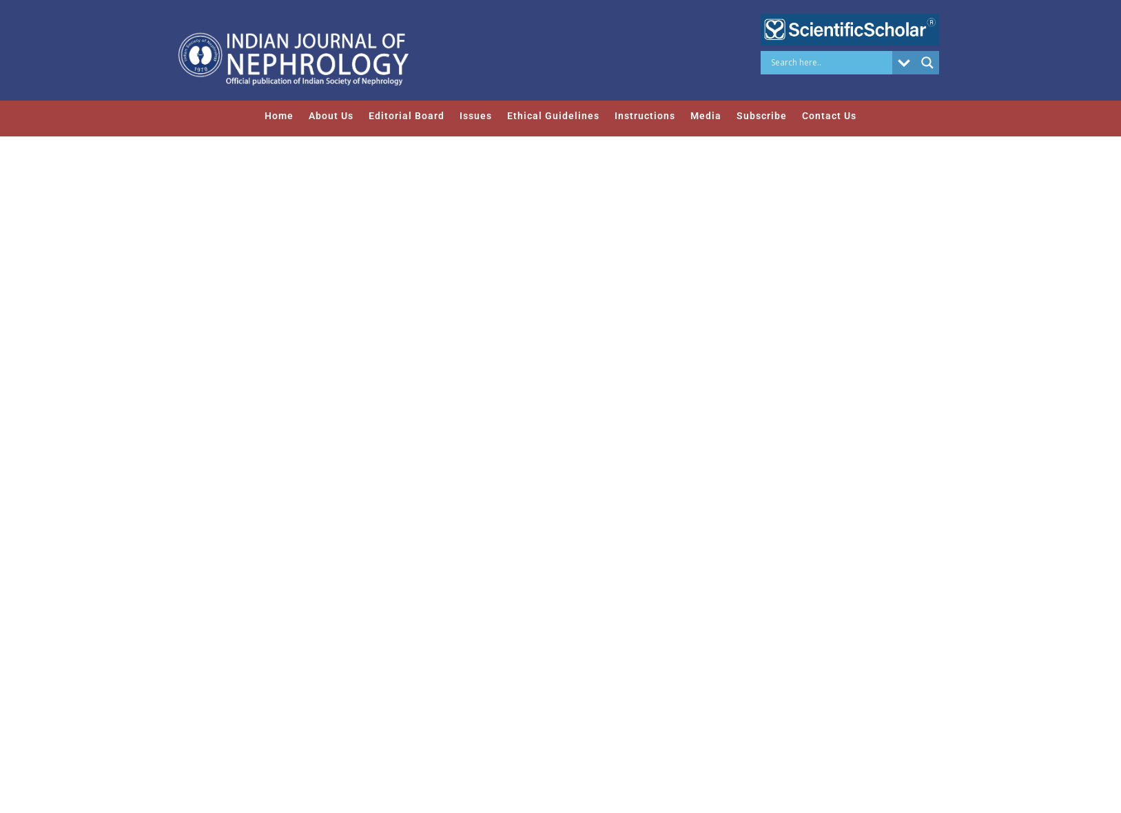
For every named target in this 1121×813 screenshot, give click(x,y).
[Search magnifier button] (927, 62)
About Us (331, 115)
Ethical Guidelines (553, 115)
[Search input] (830, 62)
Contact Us (829, 115)
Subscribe (762, 115)
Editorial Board (406, 115)
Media (705, 115)
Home (279, 115)
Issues (476, 115)
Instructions (645, 115)
